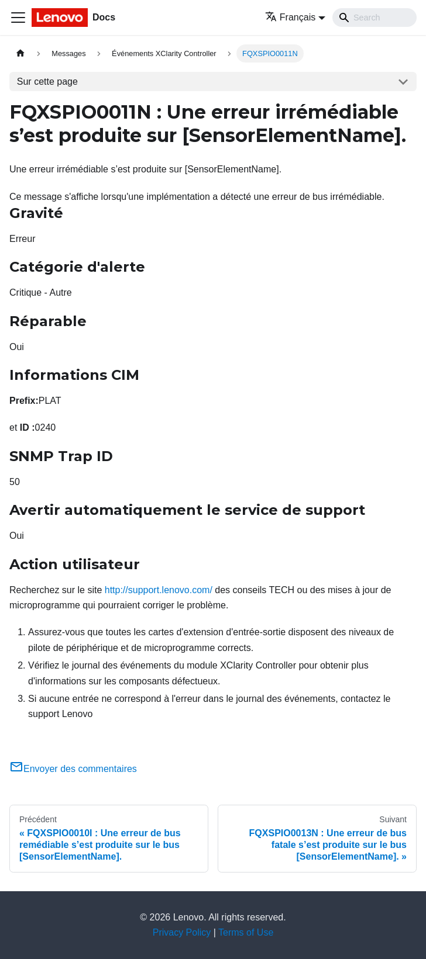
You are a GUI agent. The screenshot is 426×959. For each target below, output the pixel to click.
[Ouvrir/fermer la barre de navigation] (18, 17)
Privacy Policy (182, 932)
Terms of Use (245, 932)
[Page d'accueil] (20, 53)
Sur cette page (47, 81)
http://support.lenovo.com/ (158, 590)
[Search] (374, 17)
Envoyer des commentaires (73, 769)
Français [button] (290, 17)
